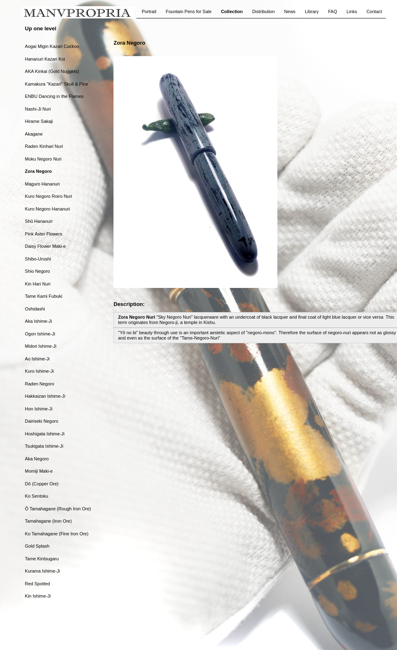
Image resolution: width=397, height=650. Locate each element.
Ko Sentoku (36, 496)
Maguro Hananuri (42, 183)
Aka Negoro (37, 458)
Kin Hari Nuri (37, 283)
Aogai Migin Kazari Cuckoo (52, 46)
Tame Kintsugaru (42, 558)
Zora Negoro (38, 171)
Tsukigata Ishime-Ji (44, 446)
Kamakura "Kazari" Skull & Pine (56, 84)
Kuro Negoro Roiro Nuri (48, 196)
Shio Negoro (37, 271)
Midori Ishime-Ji (41, 346)
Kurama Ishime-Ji (42, 570)
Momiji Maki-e (39, 471)
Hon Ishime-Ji (38, 408)
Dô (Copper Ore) (42, 483)
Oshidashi (35, 308)
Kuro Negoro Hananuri (47, 208)
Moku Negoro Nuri (43, 158)
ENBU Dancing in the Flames (54, 96)
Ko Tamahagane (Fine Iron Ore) (56, 533)
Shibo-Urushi (38, 258)
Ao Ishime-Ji (37, 358)
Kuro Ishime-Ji (39, 371)
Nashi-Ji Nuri (38, 108)
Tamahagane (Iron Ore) (48, 521)
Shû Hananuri (38, 221)
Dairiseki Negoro (41, 421)
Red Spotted (37, 583)
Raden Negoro (39, 383)
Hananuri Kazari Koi (45, 59)
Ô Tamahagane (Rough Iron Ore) (58, 508)
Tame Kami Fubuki (43, 296)
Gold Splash (37, 546)
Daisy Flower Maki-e (45, 246)
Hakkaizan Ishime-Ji (45, 396)
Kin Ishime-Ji (38, 595)
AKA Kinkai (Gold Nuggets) (52, 71)
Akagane (34, 133)
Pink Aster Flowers (43, 233)
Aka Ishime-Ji (38, 321)
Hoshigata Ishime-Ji (45, 433)
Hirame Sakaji (39, 121)
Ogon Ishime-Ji (40, 333)
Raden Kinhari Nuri (44, 146)
